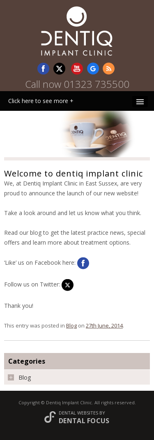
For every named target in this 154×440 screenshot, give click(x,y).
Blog (71, 325)
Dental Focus (84, 420)
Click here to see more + (41, 101)
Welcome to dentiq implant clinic (73, 173)
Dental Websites (78, 413)
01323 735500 (96, 84)
